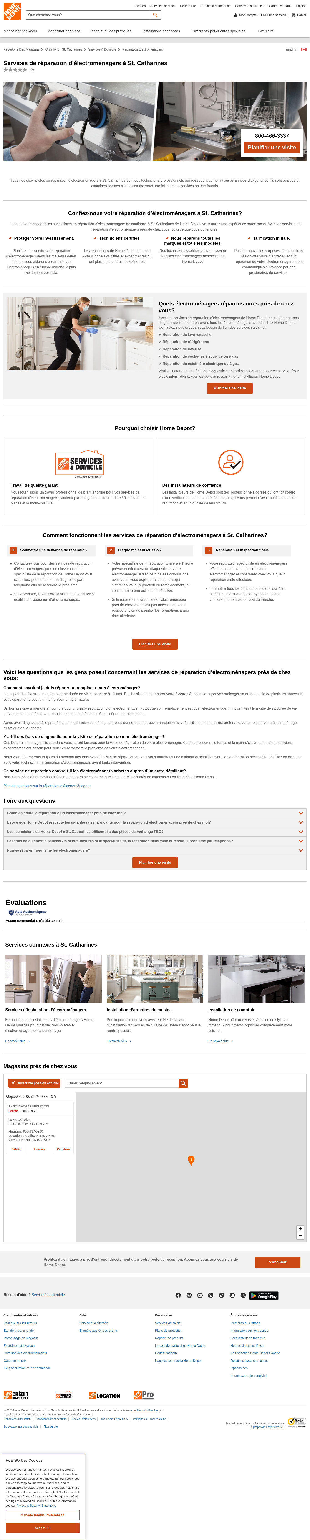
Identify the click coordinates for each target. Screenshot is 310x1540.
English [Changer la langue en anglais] (301, 6)
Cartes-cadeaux (280, 6)
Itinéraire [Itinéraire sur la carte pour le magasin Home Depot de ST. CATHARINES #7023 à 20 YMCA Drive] (39, 1149)
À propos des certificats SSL (268, 1427)
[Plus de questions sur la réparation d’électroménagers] (155, 786)
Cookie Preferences (84, 1419)
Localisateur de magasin (248, 1338)
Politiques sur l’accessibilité (149, 1419)
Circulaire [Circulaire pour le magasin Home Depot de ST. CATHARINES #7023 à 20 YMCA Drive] (63, 1149)
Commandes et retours (20, 1315)
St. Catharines (72, 49)
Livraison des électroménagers (25, 1353)
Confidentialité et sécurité (51, 1419)
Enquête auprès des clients (98, 1330)
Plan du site (50, 1426)
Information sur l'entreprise (249, 1330)
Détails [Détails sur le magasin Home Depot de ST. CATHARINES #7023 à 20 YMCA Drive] (16, 1149)
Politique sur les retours (20, 1323)
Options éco (239, 1368)
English (292, 49)
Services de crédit (163, 6)
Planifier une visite (272, 147)
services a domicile (102, 49)
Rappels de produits (169, 1338)
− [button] (300, 1235)
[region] (42, 1497)
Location (140, 6)
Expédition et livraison (19, 1345)
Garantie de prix (15, 1360)
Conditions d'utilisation (17, 1419)
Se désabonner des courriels (21, 1426)
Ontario (50, 49)
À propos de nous (243, 1315)
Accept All (42, 1528)
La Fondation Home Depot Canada (255, 1353)
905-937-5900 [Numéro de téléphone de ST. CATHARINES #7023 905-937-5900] (33, 1131)
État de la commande (216, 6)
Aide (82, 1315)
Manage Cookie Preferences (42, 1515)
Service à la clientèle (249, 6)
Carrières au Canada (245, 1323)
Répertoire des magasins (21, 49)
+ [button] (300, 1229)
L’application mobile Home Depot (178, 1360)
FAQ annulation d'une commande (27, 1368)
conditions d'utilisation (144, 1410)
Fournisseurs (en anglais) (249, 1375)
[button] (155, 15)
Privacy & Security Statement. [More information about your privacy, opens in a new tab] (36, 1505)
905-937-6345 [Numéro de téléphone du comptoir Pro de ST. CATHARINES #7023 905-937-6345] (40, 1140)
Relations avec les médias (249, 1360)
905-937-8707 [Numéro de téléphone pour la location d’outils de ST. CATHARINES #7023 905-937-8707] (46, 1136)
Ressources (164, 1315)
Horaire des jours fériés (247, 1345)
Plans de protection (168, 1330)
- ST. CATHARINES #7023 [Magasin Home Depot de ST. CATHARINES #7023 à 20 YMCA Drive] (28, 1106)
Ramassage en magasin (21, 1338)
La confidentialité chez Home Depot (180, 1345)
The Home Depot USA (114, 1419)
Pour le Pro (188, 6)
